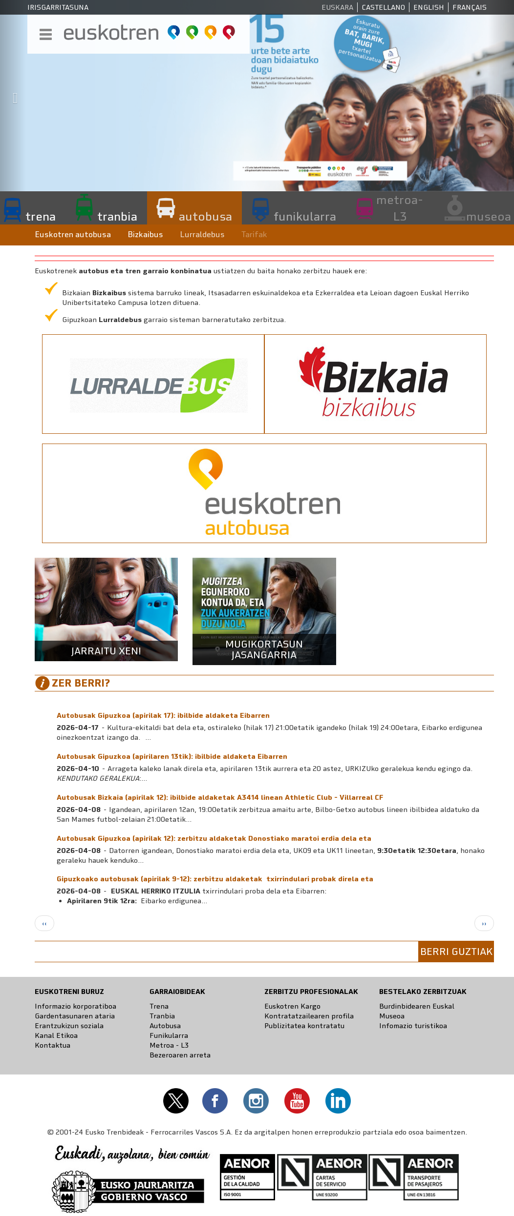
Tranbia (162, 1016)
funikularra (305, 216)
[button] (13, 95)
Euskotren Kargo (292, 1006)
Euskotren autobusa (73, 234)
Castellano (383, 7)
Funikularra (169, 1035)
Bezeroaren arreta (180, 1055)
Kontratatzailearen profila (309, 1016)
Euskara (337, 7)
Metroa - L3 (169, 1045)
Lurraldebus (202, 234)
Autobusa (165, 1025)
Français (469, 7)
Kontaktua (52, 1045)
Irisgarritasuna (57, 7)
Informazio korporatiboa (75, 1006)
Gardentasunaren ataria (75, 1016)
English (428, 7)
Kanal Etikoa (56, 1035)
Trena (159, 1006)
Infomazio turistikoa (413, 1025)
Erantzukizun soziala (69, 1025)
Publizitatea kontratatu (304, 1025)
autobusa (205, 216)
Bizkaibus (145, 234)
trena (40, 216)
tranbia (117, 216)
